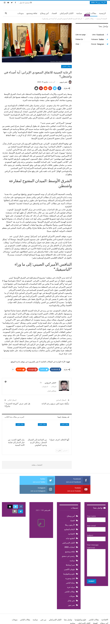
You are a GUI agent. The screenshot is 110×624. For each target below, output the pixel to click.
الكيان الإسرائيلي (66, 13)
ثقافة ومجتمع (32, 13)
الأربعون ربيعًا (70, 525)
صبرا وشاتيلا (70, 565)
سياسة (79, 13)
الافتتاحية (71, 534)
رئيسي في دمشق (68, 556)
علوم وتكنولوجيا (69, 574)
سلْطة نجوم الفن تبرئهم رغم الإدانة (55, 403)
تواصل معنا (99, 508)
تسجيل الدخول (25, 2)
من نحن (43, 620)
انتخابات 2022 (69, 547)
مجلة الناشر (70, 583)
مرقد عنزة (71, 587)
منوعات (72, 596)
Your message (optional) (96, 560)
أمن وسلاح (44, 13)
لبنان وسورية (70, 578)
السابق (65, 450)
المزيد (21, 13)
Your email (96, 527)
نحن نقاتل (71, 601)
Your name (96, 518)
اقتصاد (54, 13)
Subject (96, 537)
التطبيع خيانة (70, 538)
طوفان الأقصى (69, 569)
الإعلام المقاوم (69, 529)
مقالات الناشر (90, 13)
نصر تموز (71, 605)
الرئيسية (102, 13)
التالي (59, 450)
